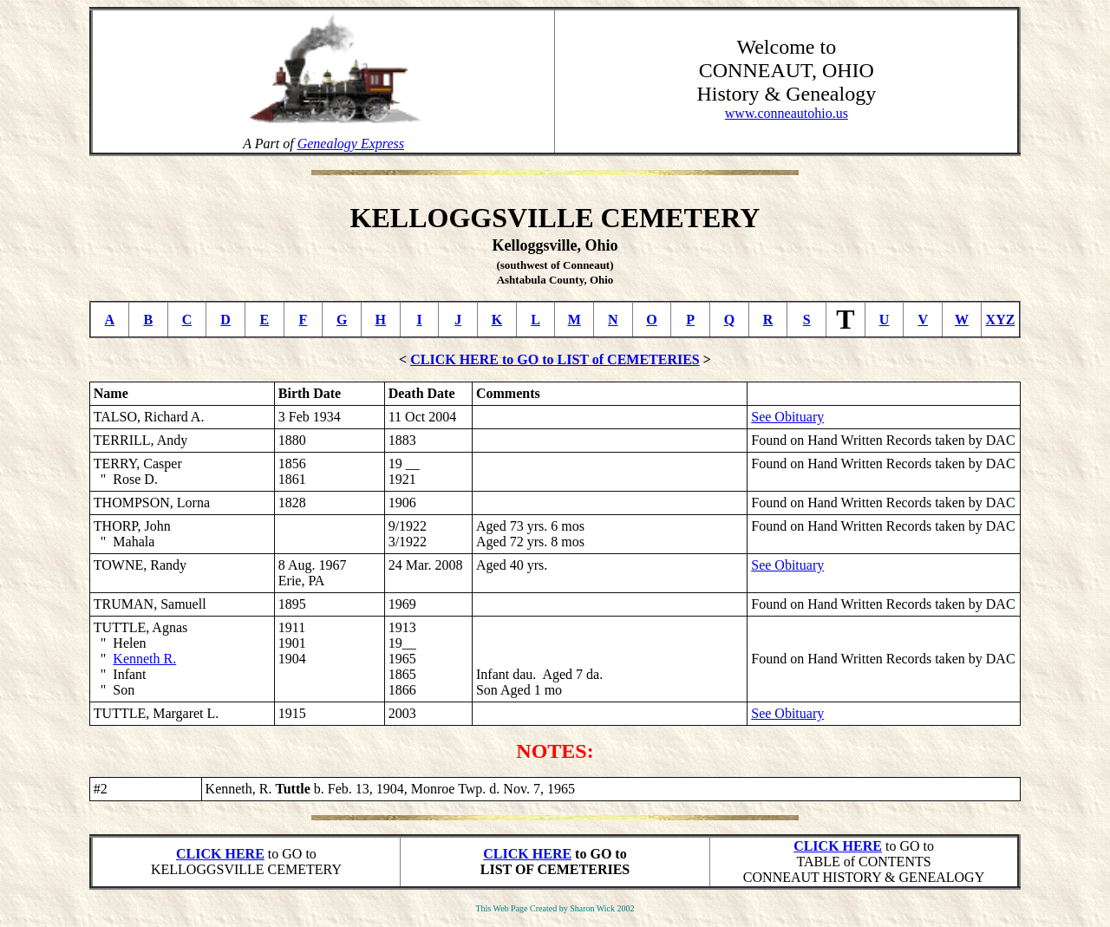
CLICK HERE (220, 853)
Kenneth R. (144, 658)
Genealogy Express (350, 143)
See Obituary (787, 416)
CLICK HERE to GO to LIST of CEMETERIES (555, 359)
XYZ (1000, 319)
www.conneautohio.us (786, 113)
